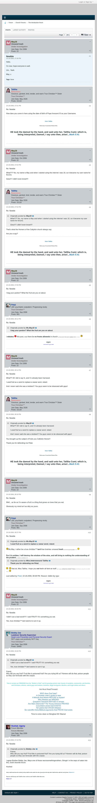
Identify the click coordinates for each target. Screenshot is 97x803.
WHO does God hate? (48, 693)
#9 (90, 494)
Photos (31, 30)
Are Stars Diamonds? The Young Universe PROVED (48, 704)
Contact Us (63, 793)
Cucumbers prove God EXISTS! (48, 706)
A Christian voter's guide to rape (48, 695)
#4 (90, 207)
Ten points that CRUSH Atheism (48, 708)
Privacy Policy (76, 793)
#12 (89, 651)
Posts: (13, 51)
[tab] (8, 30)
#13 (89, 740)
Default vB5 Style (11, 793)
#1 (90, 56)
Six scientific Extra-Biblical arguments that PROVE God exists (48, 710)
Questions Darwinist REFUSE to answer (48, 702)
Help (54, 793)
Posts (8, 30)
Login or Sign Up (86, 2)
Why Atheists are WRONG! (48, 700)
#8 (90, 414)
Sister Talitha (48, 121)
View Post (33, 216)
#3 (90, 165)
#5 (90, 285)
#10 (89, 532)
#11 (89, 609)
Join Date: (15, 49)
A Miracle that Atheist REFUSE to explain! (48, 697)
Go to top (89, 793)
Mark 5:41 (74, 134)
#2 (90, 106)
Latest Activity (19, 30)
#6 (90, 319)
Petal (20, 576)
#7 (90, 370)
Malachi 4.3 (71, 772)
